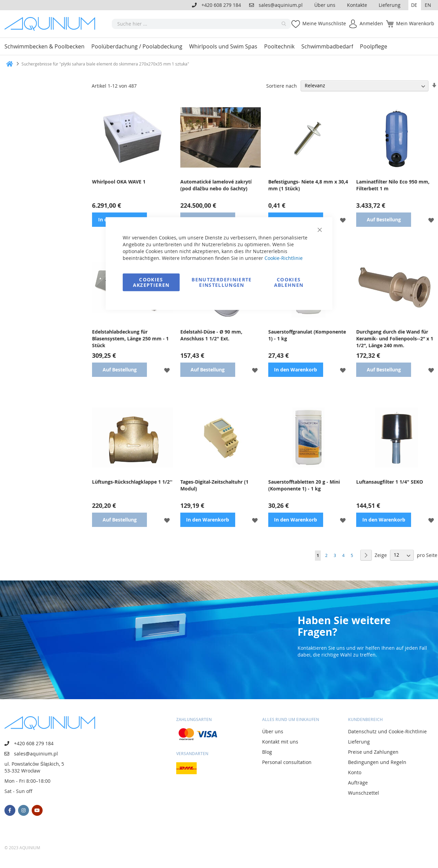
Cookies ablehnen (289, 282)
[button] (414, 5)
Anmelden (371, 23)
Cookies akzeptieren (151, 282)
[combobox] (201, 24)
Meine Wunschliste (324, 23)
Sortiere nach (281, 85)
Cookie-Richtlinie (284, 257)
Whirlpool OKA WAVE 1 (119, 181)
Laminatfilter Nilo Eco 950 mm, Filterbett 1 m (392, 185)
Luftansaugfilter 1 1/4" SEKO (389, 482)
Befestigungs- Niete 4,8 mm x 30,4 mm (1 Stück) (308, 185)
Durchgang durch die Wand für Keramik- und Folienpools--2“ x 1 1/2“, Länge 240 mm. (394, 338)
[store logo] (52, 24)
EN (428, 5)
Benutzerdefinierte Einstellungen (222, 282)
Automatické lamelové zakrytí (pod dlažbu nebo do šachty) (216, 185)
